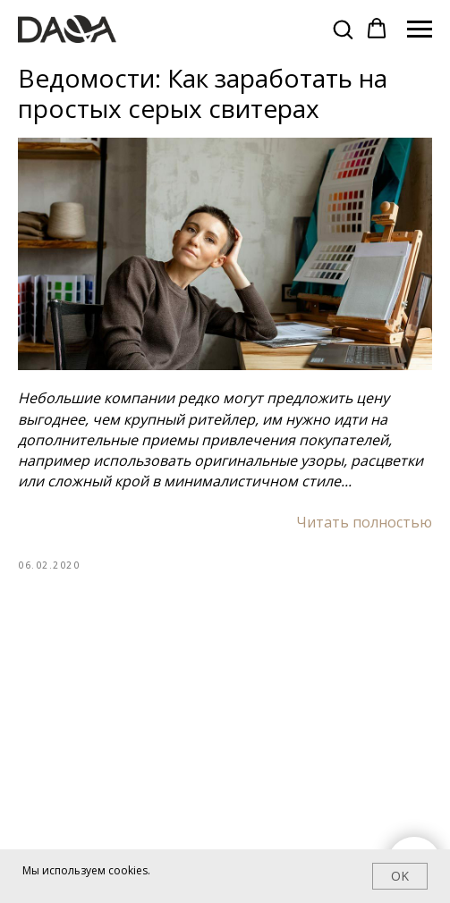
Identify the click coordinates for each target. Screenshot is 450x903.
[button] (342, 28)
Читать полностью (364, 522)
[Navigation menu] (419, 29)
